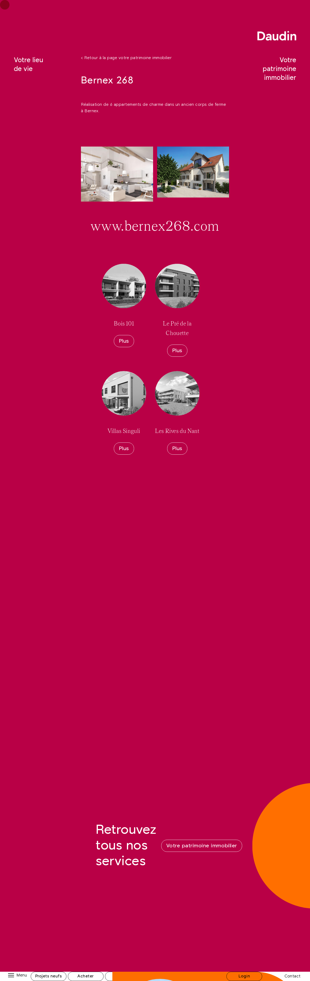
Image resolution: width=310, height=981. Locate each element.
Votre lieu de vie (28, 65)
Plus (124, 341)
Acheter (85, 976)
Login (244, 976)
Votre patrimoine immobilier (279, 69)
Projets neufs (48, 976)
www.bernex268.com (155, 226)
